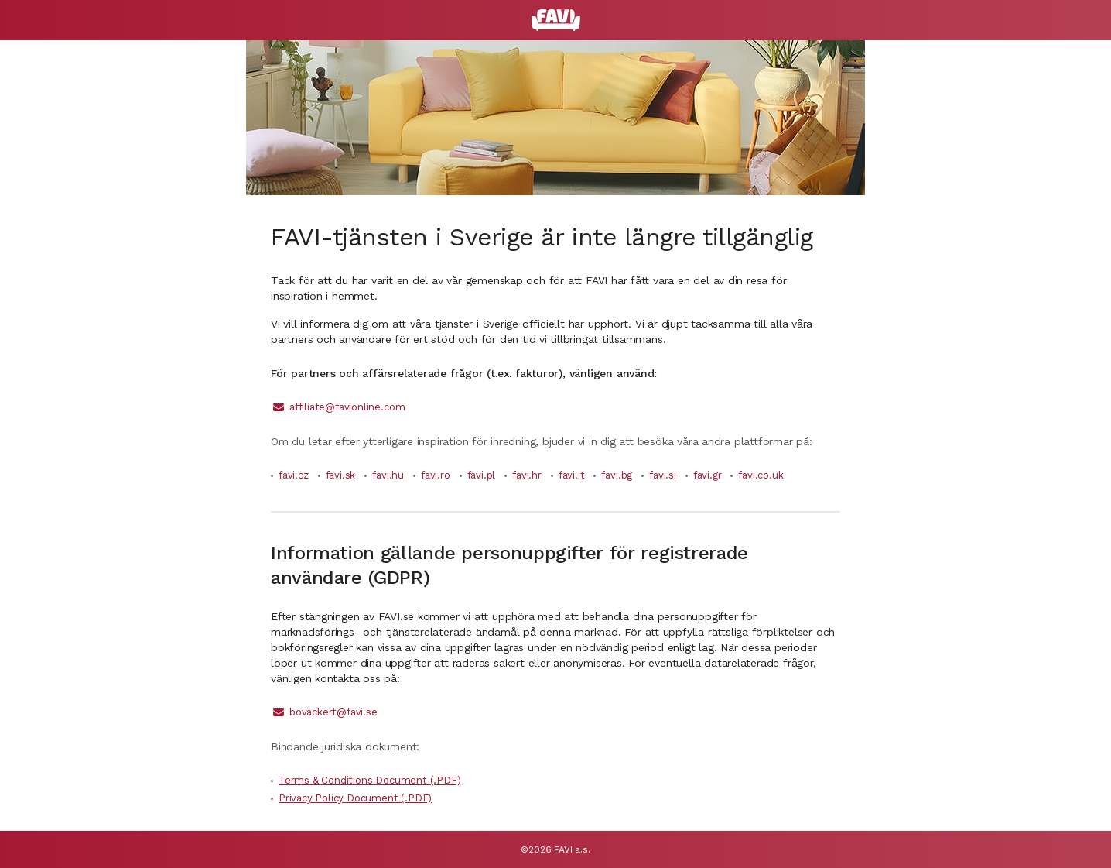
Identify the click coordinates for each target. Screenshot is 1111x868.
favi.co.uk (760, 475)
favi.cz (294, 475)
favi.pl (481, 475)
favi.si (662, 475)
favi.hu (388, 475)
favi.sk (341, 475)
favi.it (572, 475)
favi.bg (616, 475)
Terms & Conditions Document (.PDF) (369, 780)
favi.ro (435, 475)
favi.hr (527, 475)
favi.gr (707, 475)
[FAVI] (556, 20)
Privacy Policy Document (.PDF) (355, 798)
